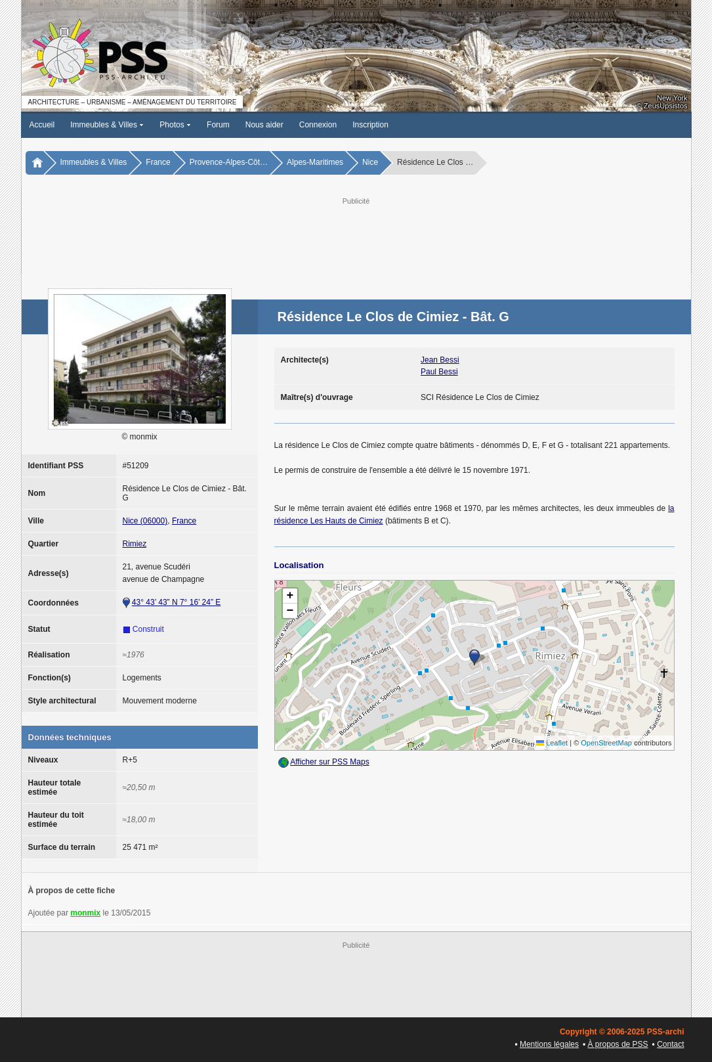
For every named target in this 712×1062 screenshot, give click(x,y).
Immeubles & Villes (107, 124)
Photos (175, 124)
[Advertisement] (356, 237)
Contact (670, 1044)
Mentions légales (549, 1044)
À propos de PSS (618, 1044)
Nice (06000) (145, 520)
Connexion (318, 124)
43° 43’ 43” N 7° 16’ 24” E (176, 602)
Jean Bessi (440, 360)
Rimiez (135, 543)
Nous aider (264, 124)
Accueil (42, 124)
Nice (370, 162)
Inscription (370, 124)
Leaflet (552, 743)
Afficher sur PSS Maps (329, 761)
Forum (218, 124)
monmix (85, 913)
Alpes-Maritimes (315, 162)
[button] (474, 657)
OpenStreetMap (606, 743)
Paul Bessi (439, 371)
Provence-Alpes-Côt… (229, 162)
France (158, 162)
